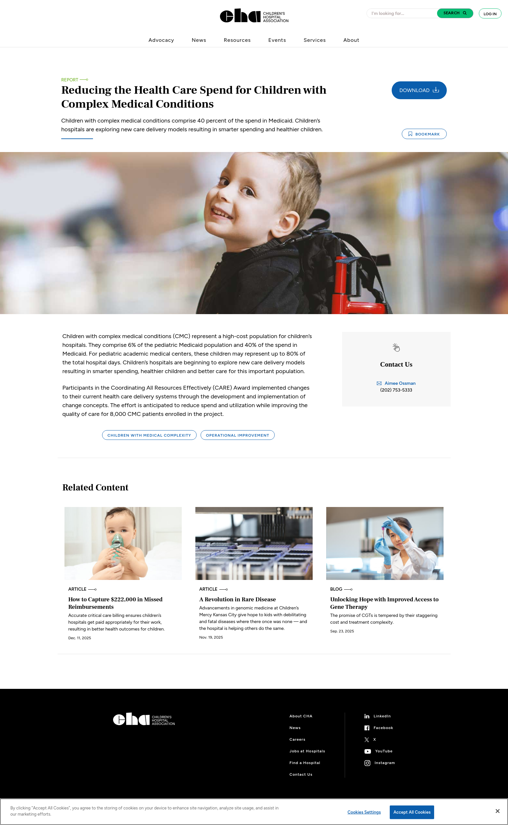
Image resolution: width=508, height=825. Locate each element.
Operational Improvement (238, 435)
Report (69, 80)
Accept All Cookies (412, 812)
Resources (237, 40)
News (199, 40)
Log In (490, 14)
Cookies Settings (364, 812)
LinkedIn (382, 716)
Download (419, 90)
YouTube (384, 751)
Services (315, 40)
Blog (341, 589)
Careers (298, 739)
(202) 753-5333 (396, 390)
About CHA (301, 716)
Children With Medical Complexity (149, 435)
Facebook (383, 727)
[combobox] (403, 13)
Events (277, 40)
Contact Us (301, 774)
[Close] (498, 811)
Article (82, 589)
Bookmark (424, 134)
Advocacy (161, 40)
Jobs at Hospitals (307, 751)
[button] (455, 13)
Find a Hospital (305, 762)
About (351, 40)
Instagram (385, 762)
